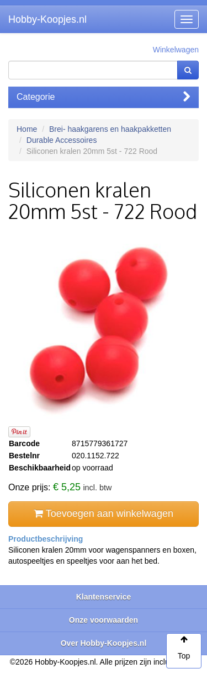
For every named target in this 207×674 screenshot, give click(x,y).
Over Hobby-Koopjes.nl (104, 643)
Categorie (103, 96)
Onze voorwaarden (103, 620)
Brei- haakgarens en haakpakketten (110, 129)
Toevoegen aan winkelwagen (103, 513)
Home (27, 129)
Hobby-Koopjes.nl (47, 19)
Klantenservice (103, 596)
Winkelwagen (176, 49)
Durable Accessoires (61, 140)
